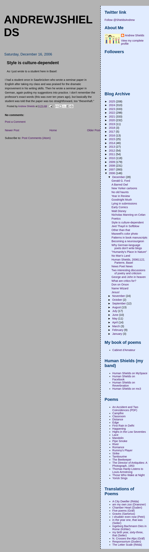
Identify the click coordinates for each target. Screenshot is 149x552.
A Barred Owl (120, 184)
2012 (112, 150)
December (119, 177)
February (118, 329)
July (115, 311)
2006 (112, 173)
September (119, 303)
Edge (115, 422)
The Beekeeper (121, 459)
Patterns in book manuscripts (129, 237)
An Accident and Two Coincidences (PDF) (125, 408)
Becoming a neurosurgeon (128, 241)
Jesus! (116, 292)
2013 (112, 146)
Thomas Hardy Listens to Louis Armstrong (127, 470)
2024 (112, 105)
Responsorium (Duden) (126, 541)
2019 (112, 124)
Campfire (118, 413)
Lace (115, 434)
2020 (112, 120)
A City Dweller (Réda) (125, 501)
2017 (112, 131)
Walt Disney (119, 211)
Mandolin (118, 438)
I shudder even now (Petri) (128, 516)
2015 (112, 139)
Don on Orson (120, 284)
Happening (119, 428)
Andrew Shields (134, 35)
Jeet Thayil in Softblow (125, 226)
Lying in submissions (124, 203)
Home (53, 130)
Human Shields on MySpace (129, 373)
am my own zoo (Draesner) (129, 504)
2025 (112, 101)
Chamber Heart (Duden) (127, 507)
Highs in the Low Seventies (129, 431)
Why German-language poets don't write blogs (127, 247)
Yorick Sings (119, 478)
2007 (112, 169)
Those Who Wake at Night (128, 475)
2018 (112, 127)
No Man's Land (121, 255)
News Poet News (122, 266)
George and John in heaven (129, 277)
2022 (112, 112)
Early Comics (120, 207)
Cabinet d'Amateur (123, 350)
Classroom (119, 416)
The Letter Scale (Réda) (127, 544)
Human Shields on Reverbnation (123, 384)
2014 (112, 143)
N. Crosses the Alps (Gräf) (128, 538)
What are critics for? (124, 280)
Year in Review (121, 196)
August (116, 307)
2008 (112, 165)
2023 (112, 109)
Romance (118, 447)
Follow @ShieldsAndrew (120, 19)
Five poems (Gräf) (123, 510)
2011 (112, 154)
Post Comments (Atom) (36, 138)
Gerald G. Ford (121, 180)
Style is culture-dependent (128, 222)
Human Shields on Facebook (123, 378)
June (115, 314)
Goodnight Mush (122, 199)
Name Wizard (120, 288)
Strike (116, 453)
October (117, 299)
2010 (112, 158)
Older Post (93, 130)
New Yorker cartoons (124, 188)
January (117, 333)
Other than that (121, 230)
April (115, 322)
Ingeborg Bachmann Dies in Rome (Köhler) (129, 528)
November (119, 295)
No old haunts (120, 192)
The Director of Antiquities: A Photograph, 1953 (129, 464)
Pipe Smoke (119, 441)
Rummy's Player (122, 450)
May (115, 318)
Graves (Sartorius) (123, 513)
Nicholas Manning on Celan (129, 214)
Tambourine (119, 456)
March (116, 326)
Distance (117, 419)
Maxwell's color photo (125, 233)
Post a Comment (15, 121)
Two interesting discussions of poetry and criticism (128, 272)
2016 (112, 135)
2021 (112, 116)
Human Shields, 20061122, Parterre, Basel (128, 261)
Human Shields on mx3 (126, 388)
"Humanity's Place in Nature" (129, 251)
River (115, 444)
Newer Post (12, 130)
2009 (112, 162)
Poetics (116, 218)
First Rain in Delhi (123, 425)
